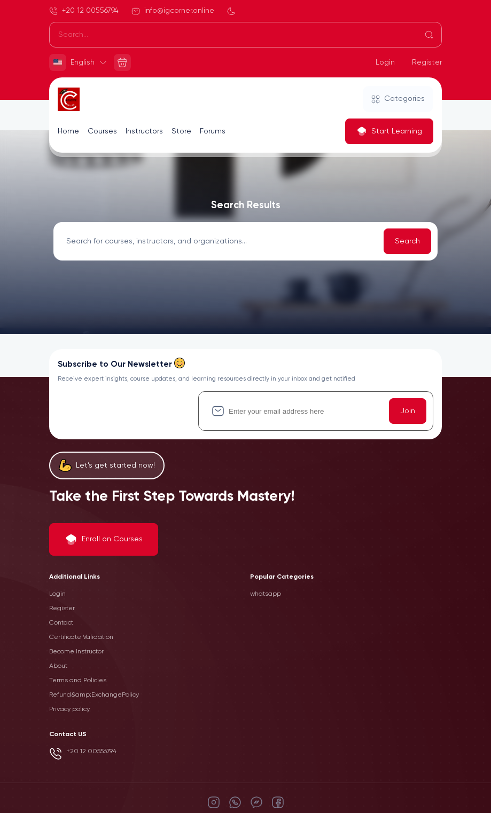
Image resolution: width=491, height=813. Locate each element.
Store (181, 131)
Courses (102, 131)
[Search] (245, 35)
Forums (212, 131)
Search (407, 241)
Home (68, 131)
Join (407, 411)
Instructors (144, 131)
